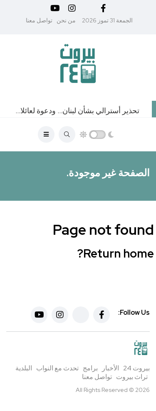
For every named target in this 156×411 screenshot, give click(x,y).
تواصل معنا (39, 20)
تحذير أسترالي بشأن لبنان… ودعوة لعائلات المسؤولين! (75, 110)
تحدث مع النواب (57, 368)
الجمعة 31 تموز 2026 (107, 20)
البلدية (23, 368)
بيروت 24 (136, 368)
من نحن (66, 20)
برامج (90, 368)
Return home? (115, 253)
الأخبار (110, 368)
